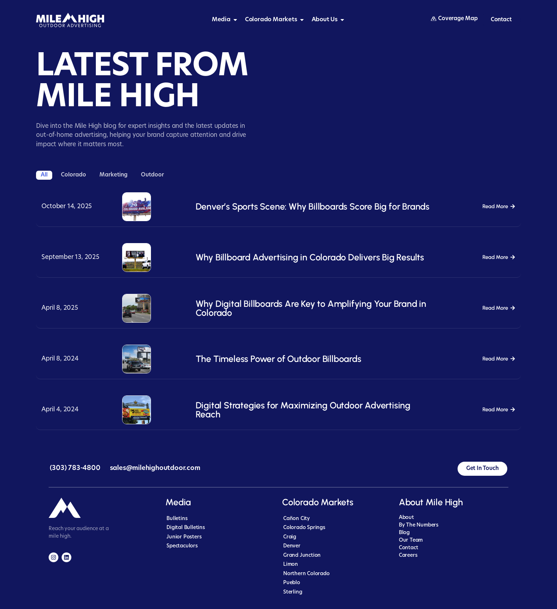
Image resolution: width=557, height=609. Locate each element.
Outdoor (152, 175)
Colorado (73, 175)
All (44, 175)
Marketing (113, 175)
